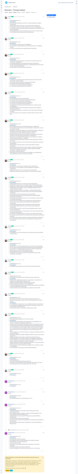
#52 (43, 272)
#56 (43, 369)
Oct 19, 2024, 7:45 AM (21, 432)
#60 (43, 432)
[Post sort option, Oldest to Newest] (51, 17)
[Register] (77, 3)
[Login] (77, 1)
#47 (43, 159)
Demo (66, 2)
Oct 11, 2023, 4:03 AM (20, 159)
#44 (43, 73)
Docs (69, 2)
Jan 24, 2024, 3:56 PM (20, 239)
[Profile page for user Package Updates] (6, 381)
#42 (43, 38)
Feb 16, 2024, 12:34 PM (21, 293)
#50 (43, 239)
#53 (43, 293)
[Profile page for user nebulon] (6, 17)
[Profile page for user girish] (6, 55)
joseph (10, 429)
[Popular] (1, 8)
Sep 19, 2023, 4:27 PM (20, 73)
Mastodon (15, 12)
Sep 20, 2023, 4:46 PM (21, 92)
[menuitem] (77, 1)
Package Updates (11, 380)
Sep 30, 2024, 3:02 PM (22, 404)
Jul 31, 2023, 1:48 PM (20, 38)
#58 (43, 391)
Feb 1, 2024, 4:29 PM (20, 259)
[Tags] (1, 6)
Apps (59, 2)
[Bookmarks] (1, 10)
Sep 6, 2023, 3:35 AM (20, 54)
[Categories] (1, 1)
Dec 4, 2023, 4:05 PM (20, 177)
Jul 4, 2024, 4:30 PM (20, 369)
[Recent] (1, 3)
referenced (14, 429)
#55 (43, 353)
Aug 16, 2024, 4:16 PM (21, 380)
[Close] (42, 457)
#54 (43, 313)
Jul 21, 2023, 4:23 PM (20, 16)
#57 (43, 380)
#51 (43, 259)
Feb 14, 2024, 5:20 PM (21, 272)
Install (72, 2)
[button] (1, 470)
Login (11, 470)
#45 (43, 92)
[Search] (1, 12)
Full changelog (13, 21)
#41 (43, 16)
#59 (43, 404)
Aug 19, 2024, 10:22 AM (22, 391)
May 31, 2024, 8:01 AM (20, 353)
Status (62, 2)
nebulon (9, 16)
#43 (43, 54)
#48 (43, 177)
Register (7, 470)
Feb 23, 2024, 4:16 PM (21, 313)
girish (9, 54)
